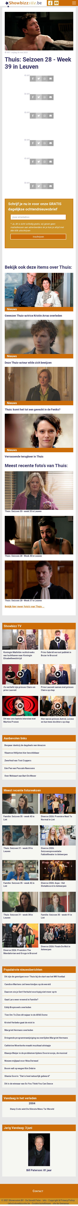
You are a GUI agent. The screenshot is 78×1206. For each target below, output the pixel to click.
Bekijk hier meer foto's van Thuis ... (24, 606)
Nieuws (12, 309)
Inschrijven (38, 236)
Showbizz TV (12, 626)
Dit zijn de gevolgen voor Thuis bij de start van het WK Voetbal (34, 976)
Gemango (64, 1203)
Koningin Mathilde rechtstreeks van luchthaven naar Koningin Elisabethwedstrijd (19, 655)
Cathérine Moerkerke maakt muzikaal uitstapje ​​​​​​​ (27, 1045)
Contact (38, 1191)
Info (45, 1200)
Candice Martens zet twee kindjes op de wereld (27, 984)
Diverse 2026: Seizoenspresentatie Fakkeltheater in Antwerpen (54, 851)
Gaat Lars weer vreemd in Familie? (21, 999)
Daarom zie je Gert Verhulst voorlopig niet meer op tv (30, 992)
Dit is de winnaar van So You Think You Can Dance (28, 1083)
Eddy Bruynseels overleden (17, 1007)
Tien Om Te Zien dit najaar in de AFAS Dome (25, 1015)
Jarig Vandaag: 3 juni (18, 1128)
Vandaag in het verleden (20, 1098)
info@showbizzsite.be (19, 1203)
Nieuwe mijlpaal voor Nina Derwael (21, 1061)
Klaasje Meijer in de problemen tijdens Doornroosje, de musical (35, 1053)
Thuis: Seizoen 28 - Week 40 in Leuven (23, 556)
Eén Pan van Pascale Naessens (19, 768)
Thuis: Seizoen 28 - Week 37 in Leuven (23, 600)
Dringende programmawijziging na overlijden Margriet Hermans (36, 1038)
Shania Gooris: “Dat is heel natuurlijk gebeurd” (27, 1076)
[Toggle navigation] (74, 3)
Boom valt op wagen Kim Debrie (19, 1068)
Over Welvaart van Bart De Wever (20, 776)
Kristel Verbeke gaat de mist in (19, 1022)
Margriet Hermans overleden (18, 1030)
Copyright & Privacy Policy (61, 1200)
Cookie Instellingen (41, 1203)
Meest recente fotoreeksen (22, 790)
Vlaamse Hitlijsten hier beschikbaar (21, 753)
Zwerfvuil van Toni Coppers (17, 760)
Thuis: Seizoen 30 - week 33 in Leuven (23, 511)
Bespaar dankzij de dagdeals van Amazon (25, 745)
